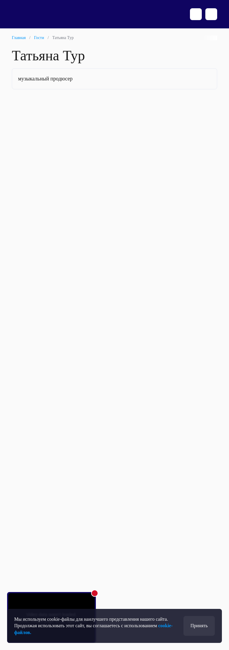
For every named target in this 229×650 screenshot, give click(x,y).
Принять (199, 625)
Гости (39, 37)
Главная (19, 37)
